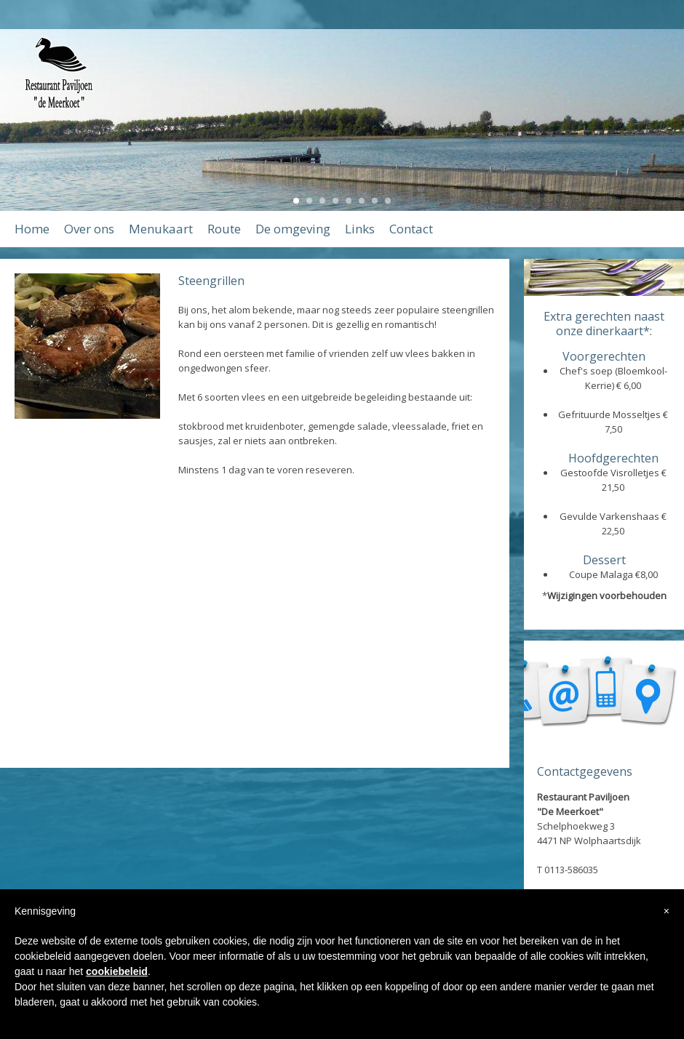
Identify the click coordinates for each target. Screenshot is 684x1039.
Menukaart (161, 228)
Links (360, 228)
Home (32, 228)
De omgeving (292, 228)
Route (224, 228)
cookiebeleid (117, 971)
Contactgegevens (584, 771)
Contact (411, 228)
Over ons (89, 228)
